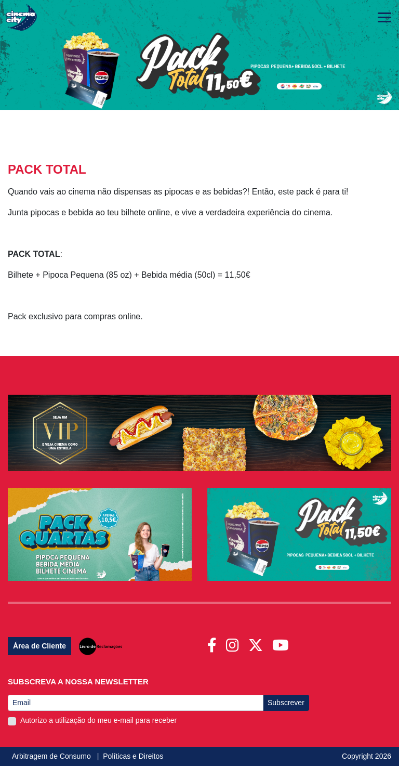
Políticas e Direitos (133, 756)
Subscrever (286, 702)
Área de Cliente (39, 646)
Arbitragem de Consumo (52, 756)
